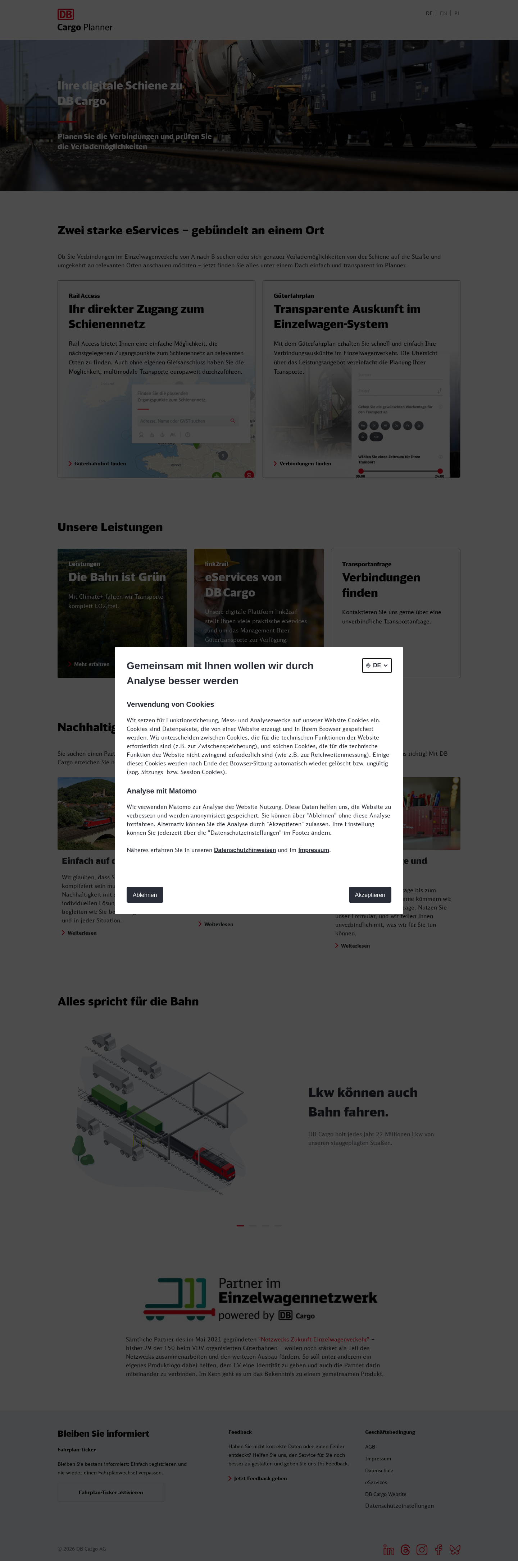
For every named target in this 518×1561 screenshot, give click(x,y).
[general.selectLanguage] (377, 665)
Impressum (313, 850)
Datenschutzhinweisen (245, 850)
